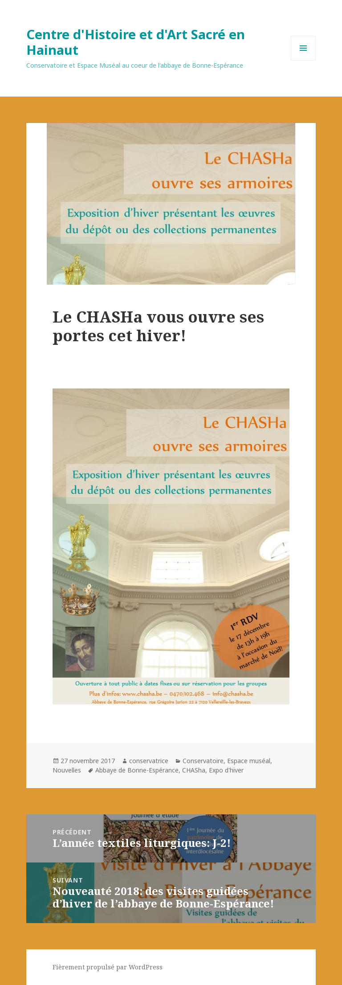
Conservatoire (203, 760)
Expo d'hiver (226, 770)
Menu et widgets (303, 60)
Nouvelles (67, 770)
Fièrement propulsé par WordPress (108, 967)
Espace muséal (248, 760)
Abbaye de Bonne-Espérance (137, 770)
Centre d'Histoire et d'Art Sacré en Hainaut (135, 41)
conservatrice (148, 760)
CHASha (193, 770)
